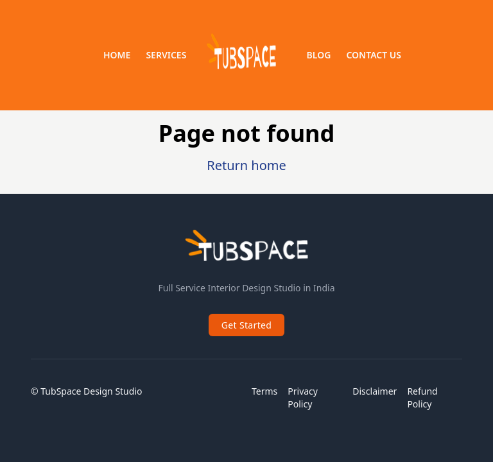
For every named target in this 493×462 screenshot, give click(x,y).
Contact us (373, 55)
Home (116, 55)
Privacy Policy (303, 397)
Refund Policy (422, 397)
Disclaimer (374, 391)
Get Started (246, 325)
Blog (319, 55)
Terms (264, 391)
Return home (246, 165)
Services (166, 55)
